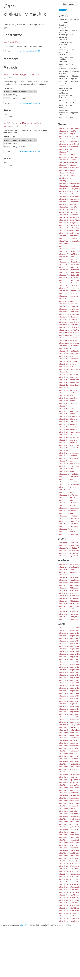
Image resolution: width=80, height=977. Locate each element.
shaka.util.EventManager (68, 495)
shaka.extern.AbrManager (68, 564)
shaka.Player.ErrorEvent (68, 772)
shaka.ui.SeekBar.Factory (69, 437)
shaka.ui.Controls (65, 367)
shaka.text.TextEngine (67, 317)
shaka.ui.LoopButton (66, 396)
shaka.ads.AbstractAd (67, 131)
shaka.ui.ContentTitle (67, 361)
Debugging (62, 25)
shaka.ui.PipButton (66, 409)
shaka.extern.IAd (65, 575)
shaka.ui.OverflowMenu (67, 403)
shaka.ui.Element (65, 372)
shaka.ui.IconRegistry (67, 390)
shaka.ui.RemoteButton (67, 424)
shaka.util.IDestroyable (68, 617)
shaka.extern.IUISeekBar (68, 596)
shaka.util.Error (65, 492)
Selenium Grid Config (67, 103)
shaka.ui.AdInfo (64, 348)
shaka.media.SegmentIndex (69, 202)
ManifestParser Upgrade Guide (68, 114)
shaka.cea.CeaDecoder (67, 160)
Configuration (63, 28)
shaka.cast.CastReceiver (68, 157)
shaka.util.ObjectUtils (68, 516)
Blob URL (61, 100)
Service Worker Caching (68, 81)
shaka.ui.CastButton (66, 356)
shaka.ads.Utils (64, 152)
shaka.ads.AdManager (66, 134)
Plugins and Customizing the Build (68, 72)
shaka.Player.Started (67, 832)
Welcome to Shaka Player (68, 20)
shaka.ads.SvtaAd (65, 149)
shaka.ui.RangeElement (67, 419)
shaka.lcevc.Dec (64, 178)
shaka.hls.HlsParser (66, 176)
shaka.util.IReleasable (68, 619)
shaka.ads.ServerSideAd (68, 147)
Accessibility (63, 120)
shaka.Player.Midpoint (67, 809)
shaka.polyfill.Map (66, 257)
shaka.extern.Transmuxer (68, 614)
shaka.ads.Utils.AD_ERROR (69, 725)
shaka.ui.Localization (67, 393)
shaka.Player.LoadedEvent (69, 788)
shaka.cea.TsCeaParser (67, 165)
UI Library (62, 47)
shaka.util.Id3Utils (66, 505)
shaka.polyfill (64, 246)
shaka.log (62, 181)
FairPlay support (65, 93)
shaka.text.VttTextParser (69, 325)
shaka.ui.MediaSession (67, 398)
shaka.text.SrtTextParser (69, 312)
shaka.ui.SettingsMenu (67, 440)
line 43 (37, 152)
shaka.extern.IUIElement (68, 588)
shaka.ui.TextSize (65, 461)
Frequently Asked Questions (65, 107)
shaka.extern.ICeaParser (68, 583)
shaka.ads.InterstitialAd (69, 139)
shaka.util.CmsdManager (68, 479)
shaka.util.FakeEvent (67, 500)
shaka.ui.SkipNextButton (68, 445)
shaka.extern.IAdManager (68, 577)
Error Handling (64, 62)
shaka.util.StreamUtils (68, 524)
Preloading (62, 45)
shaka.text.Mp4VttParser (68, 306)
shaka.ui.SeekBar (65, 435)
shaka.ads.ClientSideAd (68, 136)
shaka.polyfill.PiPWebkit (69, 278)
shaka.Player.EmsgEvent (68, 769)
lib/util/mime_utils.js (26, 51)
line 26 (37, 103)
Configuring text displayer (65, 53)
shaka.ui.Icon (63, 388)
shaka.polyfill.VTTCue (67, 293)
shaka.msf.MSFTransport (68, 215)
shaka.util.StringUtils (68, 526)
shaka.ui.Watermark (66, 471)
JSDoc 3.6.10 (23, 925)
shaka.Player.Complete (67, 754)
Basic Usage (63, 22)
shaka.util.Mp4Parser (67, 513)
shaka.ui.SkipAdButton (67, 443)
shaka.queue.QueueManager (69, 296)
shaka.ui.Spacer (64, 450)
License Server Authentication (64, 38)
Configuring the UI (66, 50)
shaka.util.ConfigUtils (68, 482)
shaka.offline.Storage (67, 238)
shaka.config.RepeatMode (68, 556)
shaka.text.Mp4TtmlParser (69, 304)
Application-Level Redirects (65, 97)
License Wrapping (65, 42)
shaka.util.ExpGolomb (67, 498)
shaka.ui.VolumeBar (66, 469)
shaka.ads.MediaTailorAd (68, 144)
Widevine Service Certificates (65, 89)
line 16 (37, 51)
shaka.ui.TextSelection (68, 458)
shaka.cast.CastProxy (67, 155)
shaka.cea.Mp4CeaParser (68, 162)
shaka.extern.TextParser (68, 612)
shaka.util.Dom (64, 490)
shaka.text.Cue (64, 299)
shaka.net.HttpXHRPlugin (68, 225)
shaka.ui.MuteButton (66, 401)
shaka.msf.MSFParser (66, 210)
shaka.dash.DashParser (67, 170)
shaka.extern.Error (66, 570)
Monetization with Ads (67, 69)
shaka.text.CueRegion (67, 301)
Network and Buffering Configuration (67, 31)
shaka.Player (63, 244)
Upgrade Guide (63, 110)
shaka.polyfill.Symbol (67, 283)
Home (62, 10)
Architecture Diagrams (67, 79)
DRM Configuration (65, 35)
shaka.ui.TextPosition (67, 456)
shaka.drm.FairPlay (66, 173)
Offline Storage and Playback (66, 85)
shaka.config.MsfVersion (68, 551)
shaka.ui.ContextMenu (67, 364)
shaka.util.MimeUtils (67, 511)
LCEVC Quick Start (65, 117)
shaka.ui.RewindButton (67, 430)
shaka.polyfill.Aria (66, 249)
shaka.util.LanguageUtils (69, 508)
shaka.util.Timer (65, 529)
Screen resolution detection (65, 58)
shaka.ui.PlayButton (66, 414)
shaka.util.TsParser (66, 532)
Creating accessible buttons (66, 65)
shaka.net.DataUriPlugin (68, 217)
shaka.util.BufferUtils (68, 477)
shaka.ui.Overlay (65, 406)
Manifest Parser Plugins (68, 76)
